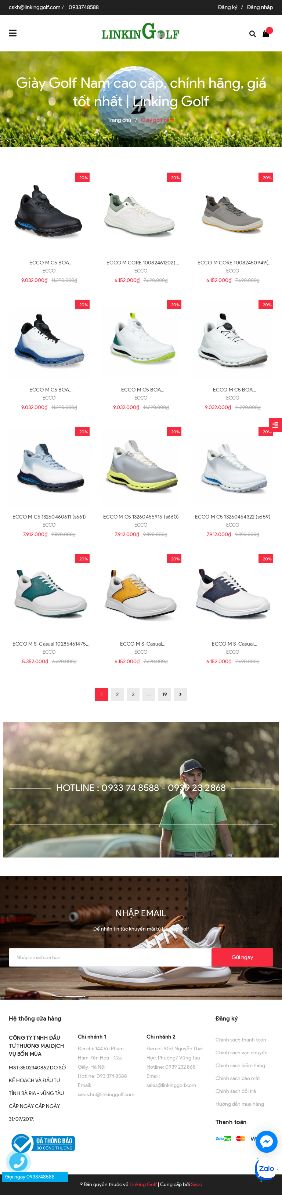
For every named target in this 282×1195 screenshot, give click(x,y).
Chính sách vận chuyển (242, 1053)
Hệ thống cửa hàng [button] (35, 1018)
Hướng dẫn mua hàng (240, 1104)
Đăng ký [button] (227, 1018)
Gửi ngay (242, 957)
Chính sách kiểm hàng (240, 1065)
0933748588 (84, 7)
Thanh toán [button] (231, 1122)
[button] (107, 1017)
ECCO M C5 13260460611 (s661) (49, 517)
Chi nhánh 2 (161, 1037)
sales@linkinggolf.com (171, 1085)
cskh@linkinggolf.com (35, 7)
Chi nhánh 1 (92, 1037)
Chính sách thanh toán (241, 1040)
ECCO (49, 271)
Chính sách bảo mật (238, 1078)
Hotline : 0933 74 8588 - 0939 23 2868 (141, 788)
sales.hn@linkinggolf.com (106, 1094)
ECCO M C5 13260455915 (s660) (141, 517)
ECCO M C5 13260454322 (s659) (233, 517)
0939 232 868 (180, 1067)
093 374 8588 (112, 1076)
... (149, 695)
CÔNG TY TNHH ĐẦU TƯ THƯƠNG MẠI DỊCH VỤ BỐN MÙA (36, 1046)
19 (164, 695)
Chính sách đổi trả (236, 1091)
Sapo (196, 1184)
